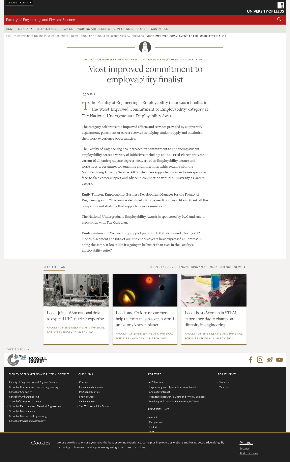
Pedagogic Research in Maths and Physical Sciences (177, 397)
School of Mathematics (22, 411)
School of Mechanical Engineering (28, 416)
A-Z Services (156, 382)
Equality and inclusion (91, 387)
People (142, 29)
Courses (83, 382)
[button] (279, 20)
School (23, 29)
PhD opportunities (89, 392)
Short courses (86, 397)
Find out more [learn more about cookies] (248, 453)
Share (91, 94)
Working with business (93, 29)
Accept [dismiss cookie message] (246, 442)
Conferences (123, 29)
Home (10, 29)
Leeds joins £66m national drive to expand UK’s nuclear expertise (75, 316)
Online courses (87, 401)
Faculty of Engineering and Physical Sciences (41, 19)
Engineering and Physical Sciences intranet (172, 387)
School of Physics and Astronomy (27, 421)
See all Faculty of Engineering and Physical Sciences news (196, 267)
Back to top (15, 349)
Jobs (151, 432)
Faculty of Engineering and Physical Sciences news (125, 59)
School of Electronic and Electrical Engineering (35, 406)
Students (224, 382)
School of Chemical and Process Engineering (33, 387)
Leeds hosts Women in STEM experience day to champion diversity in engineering (210, 319)
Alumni (153, 417)
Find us (153, 427)
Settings (244, 448)
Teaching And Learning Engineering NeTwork (174, 401)
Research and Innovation (54, 29)
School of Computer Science (25, 401)
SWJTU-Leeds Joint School (94, 406)
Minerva (223, 387)
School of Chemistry (20, 392)
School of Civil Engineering (24, 397)
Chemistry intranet (159, 392)
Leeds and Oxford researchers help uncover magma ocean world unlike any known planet (145, 319)
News (75, 36)
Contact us (159, 29)
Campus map (156, 422)
